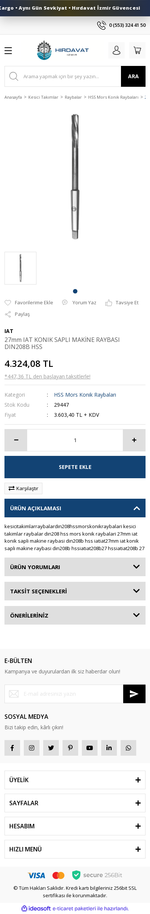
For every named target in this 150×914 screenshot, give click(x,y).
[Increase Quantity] (134, 440)
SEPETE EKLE (75, 466)
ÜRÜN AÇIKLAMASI (35, 508)
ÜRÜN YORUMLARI (35, 567)
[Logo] (62, 50)
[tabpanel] (20, 268)
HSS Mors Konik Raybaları (85, 394)
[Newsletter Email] (75, 694)
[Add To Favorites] (28, 303)
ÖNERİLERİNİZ (29, 615)
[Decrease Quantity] (16, 440)
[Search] (75, 76)
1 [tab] (75, 291)
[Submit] (134, 694)
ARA (133, 76)
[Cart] (137, 50)
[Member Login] (116, 50)
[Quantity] (75, 440)
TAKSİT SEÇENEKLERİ (38, 591)
